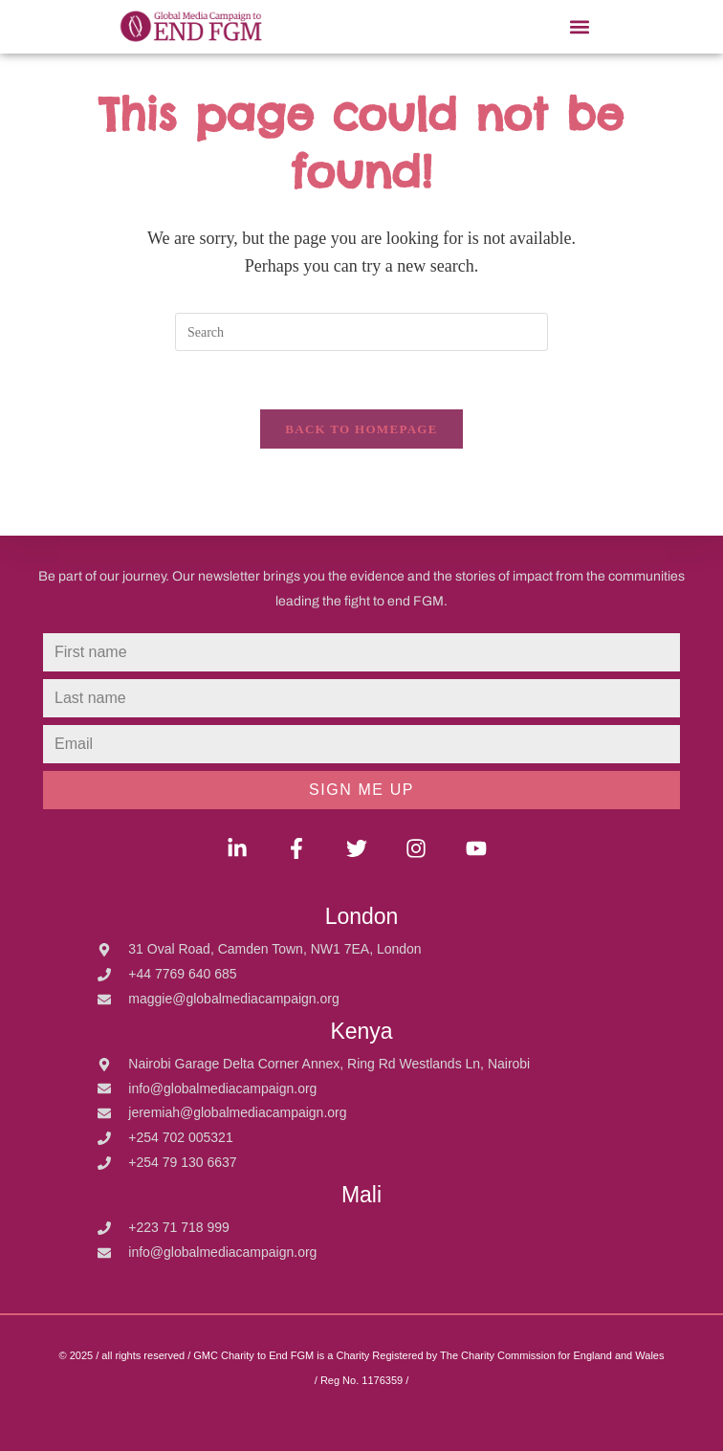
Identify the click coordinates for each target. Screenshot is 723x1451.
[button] (579, 27)
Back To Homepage (361, 429)
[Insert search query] (361, 332)
